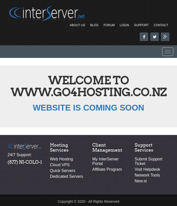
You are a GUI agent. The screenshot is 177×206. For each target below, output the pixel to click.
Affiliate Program (107, 169)
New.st (141, 181)
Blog (94, 25)
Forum (109, 25)
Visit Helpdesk (147, 169)
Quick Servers (62, 170)
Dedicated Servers (66, 176)
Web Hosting (61, 159)
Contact (161, 25)
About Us (77, 25)
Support (141, 25)
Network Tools (147, 175)
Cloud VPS (60, 165)
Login (124, 25)
